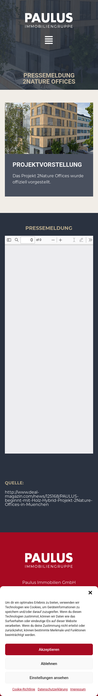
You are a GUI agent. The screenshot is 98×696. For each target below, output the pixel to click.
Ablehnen (49, 663)
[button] (90, 592)
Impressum (78, 689)
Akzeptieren (49, 649)
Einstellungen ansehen (49, 677)
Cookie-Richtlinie (23, 689)
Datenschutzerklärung (53, 689)
